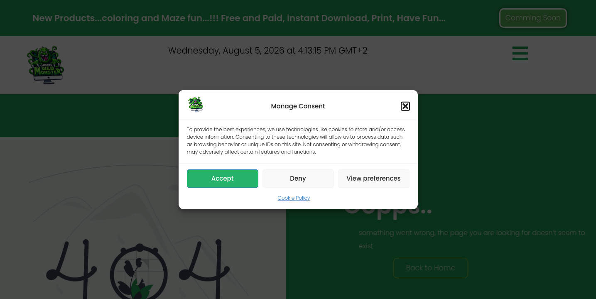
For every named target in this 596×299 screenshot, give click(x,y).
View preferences (373, 178)
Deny (298, 178)
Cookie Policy (294, 197)
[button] (405, 106)
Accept (222, 178)
